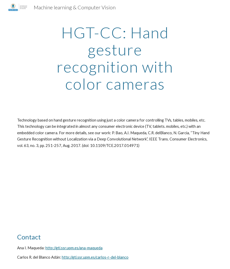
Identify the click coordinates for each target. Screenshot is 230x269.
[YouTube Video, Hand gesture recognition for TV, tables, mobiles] (63, 190)
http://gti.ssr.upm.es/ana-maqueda (74, 248)
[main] (115, 58)
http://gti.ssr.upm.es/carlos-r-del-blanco (95, 257)
